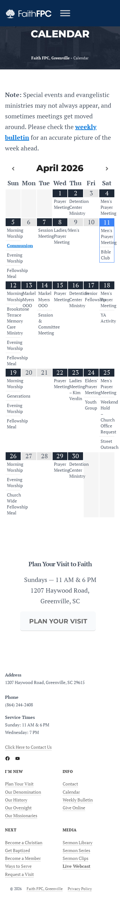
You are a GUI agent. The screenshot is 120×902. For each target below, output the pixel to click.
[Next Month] (106, 168)
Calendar (71, 792)
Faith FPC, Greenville (45, 888)
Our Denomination (23, 792)
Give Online (74, 808)
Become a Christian (23, 842)
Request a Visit (19, 874)
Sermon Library (77, 842)
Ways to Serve (18, 866)
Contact (70, 784)
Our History (16, 800)
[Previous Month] (13, 168)
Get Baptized (17, 850)
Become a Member (23, 858)
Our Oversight (18, 808)
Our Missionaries (21, 815)
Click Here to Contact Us (28, 747)
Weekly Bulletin (78, 800)
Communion (20, 245)
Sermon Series (76, 850)
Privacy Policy (80, 888)
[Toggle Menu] (65, 13)
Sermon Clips (75, 858)
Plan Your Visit (19, 784)
